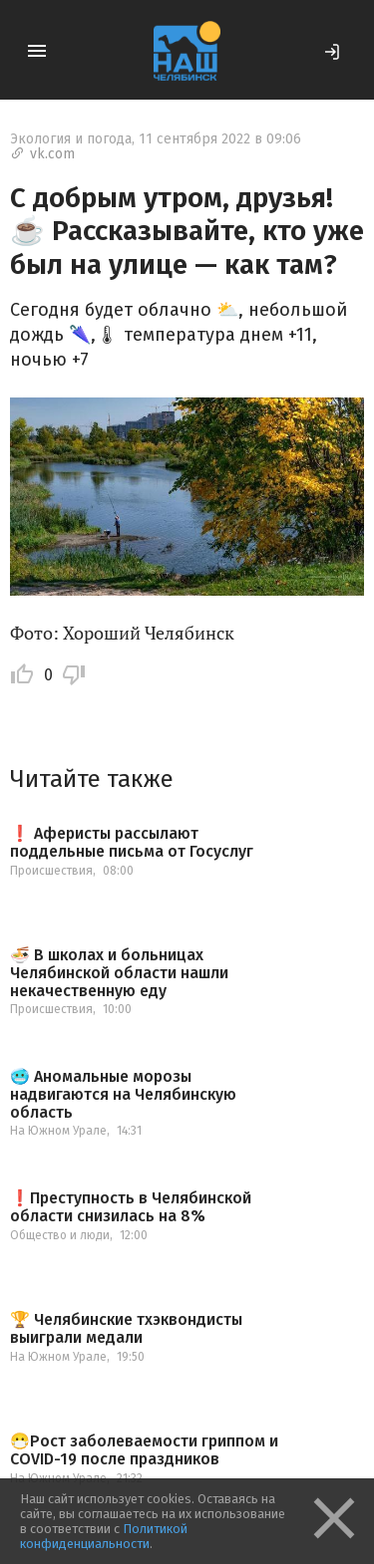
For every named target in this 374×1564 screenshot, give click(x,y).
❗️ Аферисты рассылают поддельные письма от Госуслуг (131, 842)
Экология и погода (71, 138)
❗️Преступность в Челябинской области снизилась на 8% (130, 1206)
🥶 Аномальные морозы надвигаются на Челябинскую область (123, 1094)
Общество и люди (60, 1235)
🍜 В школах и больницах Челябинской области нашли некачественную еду (119, 972)
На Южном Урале (58, 1131)
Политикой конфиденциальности (103, 1536)
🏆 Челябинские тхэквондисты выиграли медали (126, 1328)
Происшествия (51, 871)
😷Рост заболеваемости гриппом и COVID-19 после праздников (144, 1450)
